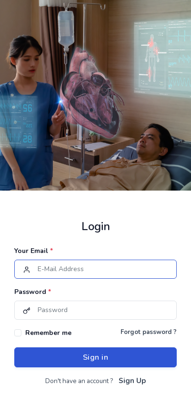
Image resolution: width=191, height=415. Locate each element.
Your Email (33, 250)
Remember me (48, 332)
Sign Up (132, 380)
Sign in (96, 357)
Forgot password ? (149, 332)
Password (32, 291)
